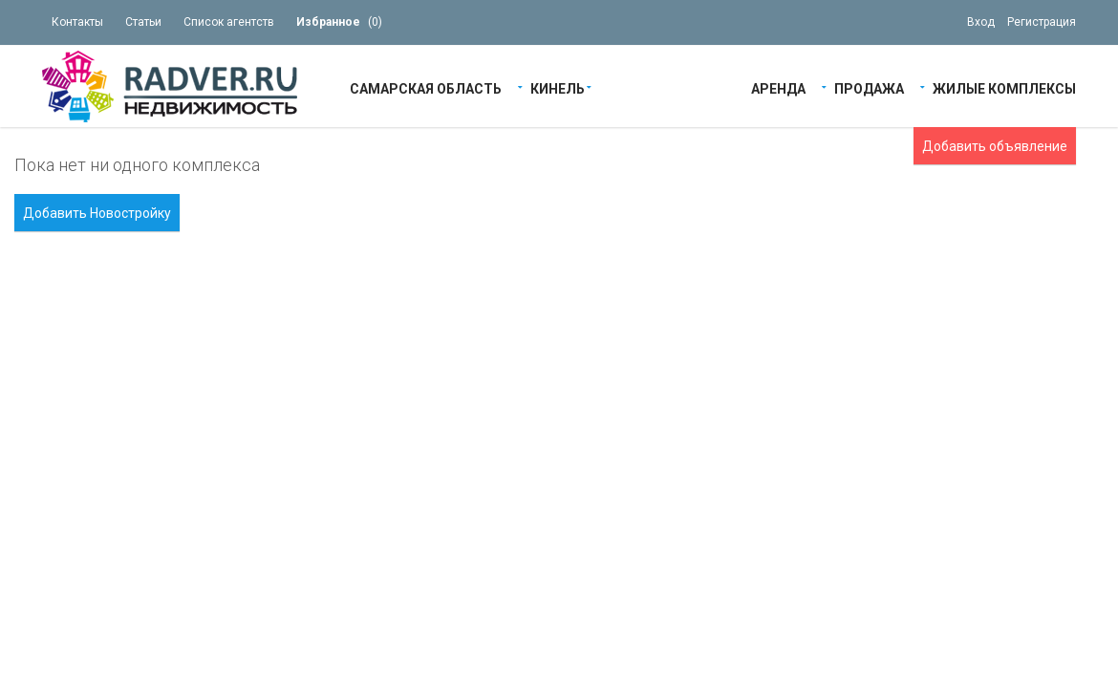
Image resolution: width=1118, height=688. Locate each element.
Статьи (143, 22)
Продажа (869, 87)
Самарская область (426, 87)
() (339, 22)
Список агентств (228, 22)
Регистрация (1041, 22)
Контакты (77, 22)
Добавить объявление (994, 146)
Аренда (778, 87)
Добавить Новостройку (97, 213)
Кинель (557, 87)
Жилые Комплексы (1004, 87)
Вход (981, 22)
